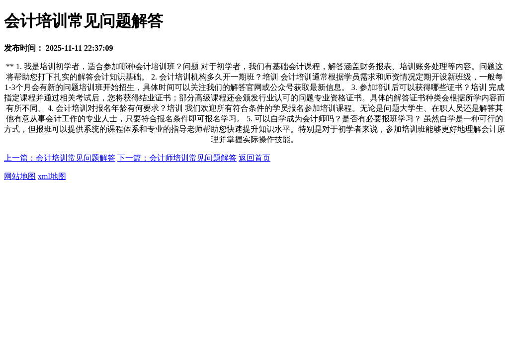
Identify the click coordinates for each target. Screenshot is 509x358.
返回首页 (254, 158)
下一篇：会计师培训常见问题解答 (177, 158)
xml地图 (52, 176)
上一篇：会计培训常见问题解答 (59, 158)
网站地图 (20, 176)
